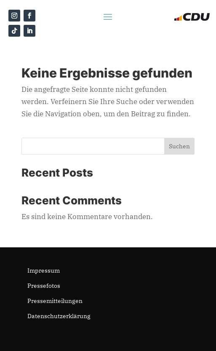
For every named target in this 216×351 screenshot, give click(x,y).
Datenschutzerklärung (59, 316)
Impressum (43, 270)
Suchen (179, 146)
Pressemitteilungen (55, 301)
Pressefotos (43, 285)
